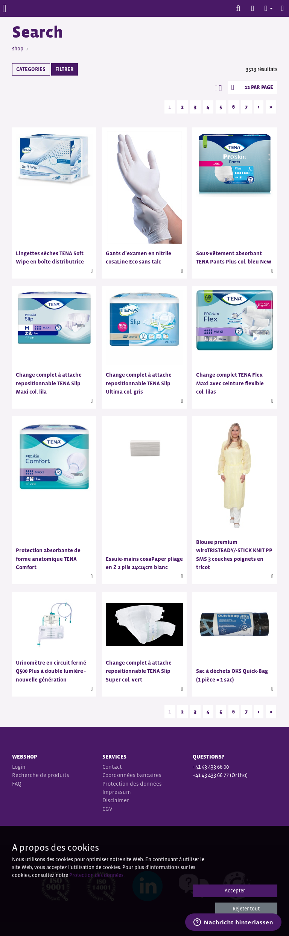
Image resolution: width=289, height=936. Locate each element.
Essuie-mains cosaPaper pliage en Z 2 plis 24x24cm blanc (144, 563)
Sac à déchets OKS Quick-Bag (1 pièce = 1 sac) (232, 675)
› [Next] (258, 107)
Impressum (116, 792)
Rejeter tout (246, 909)
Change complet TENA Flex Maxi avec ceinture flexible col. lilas (230, 383)
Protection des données (132, 783)
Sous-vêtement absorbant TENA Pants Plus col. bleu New (233, 257)
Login (19, 766)
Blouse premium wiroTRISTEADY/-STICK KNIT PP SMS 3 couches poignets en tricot (234, 554)
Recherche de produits (40, 775)
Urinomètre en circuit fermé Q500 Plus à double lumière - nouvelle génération (51, 671)
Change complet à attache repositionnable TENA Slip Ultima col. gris (139, 383)
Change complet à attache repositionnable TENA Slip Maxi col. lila (49, 383)
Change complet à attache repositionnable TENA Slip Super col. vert (139, 671)
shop (17, 48)
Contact (112, 766)
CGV (108, 809)
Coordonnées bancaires (131, 775)
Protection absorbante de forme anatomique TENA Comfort (48, 558)
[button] (265, 8)
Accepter (235, 891)
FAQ (16, 783)
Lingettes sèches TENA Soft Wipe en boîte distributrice (50, 257)
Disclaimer (115, 800)
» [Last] (270, 107)
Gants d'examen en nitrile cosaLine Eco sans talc (138, 257)
